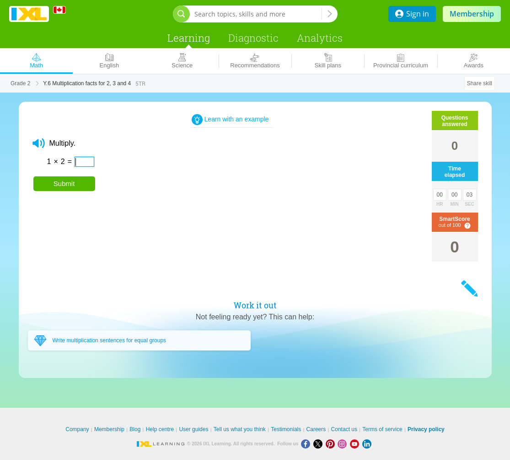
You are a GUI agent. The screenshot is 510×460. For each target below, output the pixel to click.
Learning (188, 37)
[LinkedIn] (367, 443)
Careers (316, 429)
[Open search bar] (181, 13)
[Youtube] (356, 443)
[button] (38, 143)
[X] (319, 443)
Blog (134, 429)
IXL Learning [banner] (29, 14)
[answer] (84, 162)
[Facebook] (307, 443)
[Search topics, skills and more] (258, 14)
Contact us (344, 429)
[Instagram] (344, 443)
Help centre (160, 429)
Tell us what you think (240, 429)
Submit (64, 183)
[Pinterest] (332, 443)
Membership (472, 14)
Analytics (320, 37)
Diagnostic (253, 37)
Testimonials (286, 429)
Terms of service (382, 429)
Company (77, 429)
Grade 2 (20, 83)
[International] (63, 9)
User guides (193, 429)
